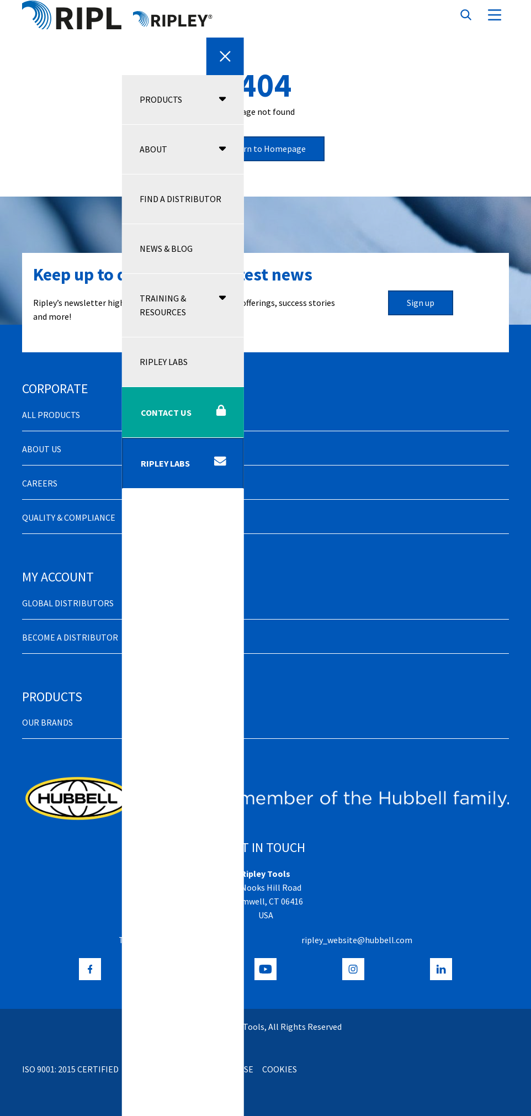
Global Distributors (68, 603)
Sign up (420, 302)
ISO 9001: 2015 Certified (70, 1069)
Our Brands (47, 722)
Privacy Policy (158, 1069)
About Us (41, 448)
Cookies (279, 1069)
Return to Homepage (265, 148)
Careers (39, 483)
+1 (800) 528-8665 (161, 939)
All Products (51, 414)
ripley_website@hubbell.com (356, 939)
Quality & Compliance (68, 517)
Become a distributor (70, 637)
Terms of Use (225, 1069)
